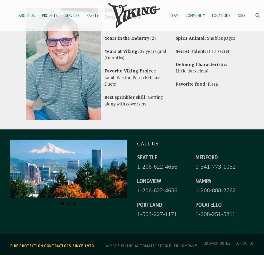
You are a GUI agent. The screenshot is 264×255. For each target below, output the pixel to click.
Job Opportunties (216, 243)
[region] (68, 169)
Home (134, 15)
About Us (27, 15)
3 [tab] (74, 203)
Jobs (241, 15)
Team (174, 15)
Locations (221, 15)
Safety (92, 15)
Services (72, 15)
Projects (50, 15)
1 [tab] (62, 203)
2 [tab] (68, 203)
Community (195, 15)
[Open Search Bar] (257, 15)
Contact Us (244, 243)
